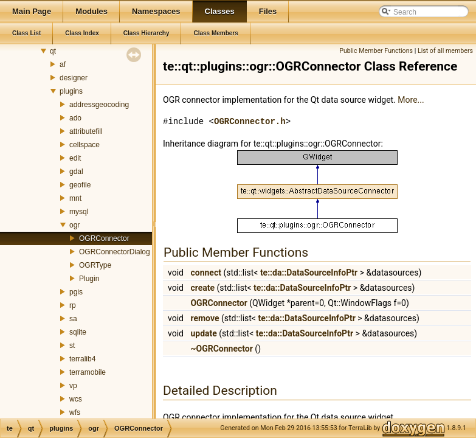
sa (73, 319)
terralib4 (82, 359)
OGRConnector (104, 238)
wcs (75, 399)
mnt (75, 198)
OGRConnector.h (250, 121)
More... (411, 100)
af (63, 64)
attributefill (86, 131)
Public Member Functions (376, 51)
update (203, 333)
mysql (78, 211)
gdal (76, 171)
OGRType (95, 265)
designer (74, 78)
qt (53, 51)
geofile (80, 185)
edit (75, 158)
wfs (74, 412)
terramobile (87, 372)
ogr (74, 225)
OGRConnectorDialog (114, 252)
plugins (71, 91)
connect (205, 272)
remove (204, 318)
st (72, 345)
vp (73, 385)
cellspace (84, 145)
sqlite (77, 332)
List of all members (445, 51)
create (202, 288)
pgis (76, 292)
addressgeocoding (99, 104)
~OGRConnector (221, 348)
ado (75, 118)
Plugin (89, 278)
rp (72, 305)
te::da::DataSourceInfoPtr (308, 272)
